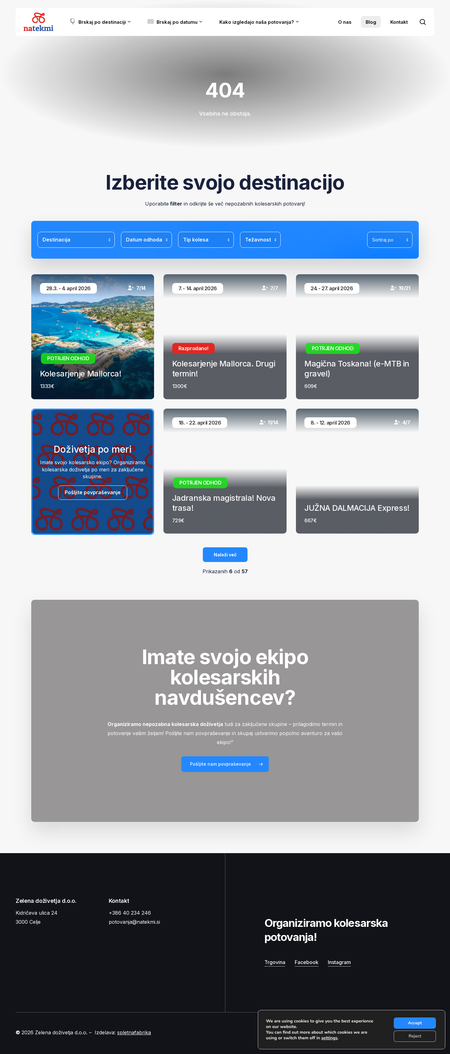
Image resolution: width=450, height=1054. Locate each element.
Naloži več (225, 554)
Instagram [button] (339, 962)
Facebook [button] (306, 962)
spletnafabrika (134, 1032)
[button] (225, 764)
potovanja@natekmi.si (134, 922)
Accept (415, 1023)
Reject (415, 1036)
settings (329, 1038)
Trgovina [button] (274, 962)
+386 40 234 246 (130, 913)
